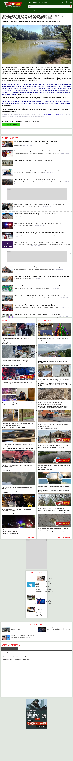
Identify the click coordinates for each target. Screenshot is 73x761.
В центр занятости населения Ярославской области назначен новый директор (41, 295)
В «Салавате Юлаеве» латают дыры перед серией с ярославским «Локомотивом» (41, 286)
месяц (9, 648)
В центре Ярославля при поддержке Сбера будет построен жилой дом (20, 656)
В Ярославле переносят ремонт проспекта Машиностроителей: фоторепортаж (51, 403)
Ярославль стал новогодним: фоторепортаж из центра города (53, 339)
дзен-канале (60, 114)
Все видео (31, 537)
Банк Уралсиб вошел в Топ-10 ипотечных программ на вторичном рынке (39, 242)
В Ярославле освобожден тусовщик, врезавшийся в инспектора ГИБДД (18, 403)
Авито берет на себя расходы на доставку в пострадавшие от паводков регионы (41, 276)
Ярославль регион (16, 10)
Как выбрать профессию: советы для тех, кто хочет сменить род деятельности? (39, 611)
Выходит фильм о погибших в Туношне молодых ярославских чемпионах (39, 233)
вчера (45, 648)
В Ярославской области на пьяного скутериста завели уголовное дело (38, 223)
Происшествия (67, 10)
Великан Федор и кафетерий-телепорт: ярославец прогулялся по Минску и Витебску (54, 380)
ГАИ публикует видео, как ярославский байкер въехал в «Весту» (17, 466)
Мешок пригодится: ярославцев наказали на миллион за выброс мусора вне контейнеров (16, 361)
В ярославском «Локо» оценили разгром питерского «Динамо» (35, 305)
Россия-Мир (4, 10)
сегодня (64, 648)
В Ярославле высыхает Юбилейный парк (51, 508)
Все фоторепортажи (64, 537)
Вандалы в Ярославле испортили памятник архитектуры (33, 160)
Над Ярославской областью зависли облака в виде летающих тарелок (54, 487)
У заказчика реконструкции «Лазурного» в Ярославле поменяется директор (40, 267)
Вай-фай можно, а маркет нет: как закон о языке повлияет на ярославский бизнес (22, 636)
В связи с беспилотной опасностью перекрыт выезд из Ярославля (19, 653)
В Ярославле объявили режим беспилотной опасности (16, 659)
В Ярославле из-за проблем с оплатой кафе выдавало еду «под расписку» (39, 204)
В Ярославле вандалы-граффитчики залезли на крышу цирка (17, 445)
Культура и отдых (55, 10)
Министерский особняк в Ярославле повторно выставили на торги (37, 419)
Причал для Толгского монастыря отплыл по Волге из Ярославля (54, 466)
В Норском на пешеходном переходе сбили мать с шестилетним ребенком (18, 530)
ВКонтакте (47, 114)
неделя (27, 648)
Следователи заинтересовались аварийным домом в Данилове (35, 213)
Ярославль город (30, 10)
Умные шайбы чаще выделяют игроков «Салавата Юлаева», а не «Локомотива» (41, 151)
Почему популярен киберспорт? (49, 601)
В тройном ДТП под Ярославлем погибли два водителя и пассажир (16, 509)
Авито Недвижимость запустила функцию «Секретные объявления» (37, 314)
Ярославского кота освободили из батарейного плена (17, 487)
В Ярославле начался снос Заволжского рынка (53, 445)
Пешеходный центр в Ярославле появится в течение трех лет (23, 628)
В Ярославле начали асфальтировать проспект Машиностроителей (53, 425)
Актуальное (36, 624)
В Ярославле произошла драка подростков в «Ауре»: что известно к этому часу (16, 339)
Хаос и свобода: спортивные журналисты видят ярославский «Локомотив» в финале (58, 628)
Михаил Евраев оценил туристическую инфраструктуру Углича (35, 141)
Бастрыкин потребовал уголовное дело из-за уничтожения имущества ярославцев (42, 170)
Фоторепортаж (42, 10)
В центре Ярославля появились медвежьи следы (53, 529)
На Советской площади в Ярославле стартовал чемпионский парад (17, 383)
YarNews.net (18, 121)
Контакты (44, 2)
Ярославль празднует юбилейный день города (53, 359)
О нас (29, 2)
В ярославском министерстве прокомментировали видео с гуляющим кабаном (18, 424)
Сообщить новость (11, 124)
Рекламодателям (36, 2)
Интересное (36, 573)
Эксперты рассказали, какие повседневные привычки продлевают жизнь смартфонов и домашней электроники (49, 584)
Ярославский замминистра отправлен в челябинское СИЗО (34, 179)
